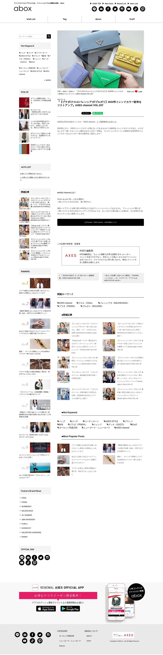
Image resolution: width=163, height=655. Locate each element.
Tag (64, 19)
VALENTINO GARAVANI (31, 532)
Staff (132, 19)
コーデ (30, 53)
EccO (33, 62)
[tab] (86, 113)
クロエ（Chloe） (86, 303)
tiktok (135, 9)
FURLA (25, 524)
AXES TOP (96, 3)
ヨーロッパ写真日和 (28, 68)
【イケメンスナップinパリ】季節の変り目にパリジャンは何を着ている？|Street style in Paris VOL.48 (130, 361)
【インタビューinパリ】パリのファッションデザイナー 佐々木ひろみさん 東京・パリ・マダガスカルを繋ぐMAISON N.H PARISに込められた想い (35, 203)
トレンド (37, 59)
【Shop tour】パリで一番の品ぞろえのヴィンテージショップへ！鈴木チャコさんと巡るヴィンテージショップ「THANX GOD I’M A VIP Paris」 (34, 231)
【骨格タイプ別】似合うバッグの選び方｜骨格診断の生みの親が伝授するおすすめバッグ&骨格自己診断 (35, 414)
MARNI (24, 537)
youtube (128, 9)
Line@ (21, 557)
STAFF (88, 641)
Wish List (30, 19)
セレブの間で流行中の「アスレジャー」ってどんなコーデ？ (34, 476)
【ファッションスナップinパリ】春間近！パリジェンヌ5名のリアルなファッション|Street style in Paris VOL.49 (40, 255)
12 (64, 99)
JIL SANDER (27, 515)
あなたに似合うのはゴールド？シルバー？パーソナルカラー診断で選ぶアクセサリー (34, 332)
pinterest (142, 9)
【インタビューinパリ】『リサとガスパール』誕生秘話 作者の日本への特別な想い (85, 375)
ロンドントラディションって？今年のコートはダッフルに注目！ (34, 456)
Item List (134, 3)
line (94, 9)
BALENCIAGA (27, 511)
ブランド (36, 56)
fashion (62, 646)
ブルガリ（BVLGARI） (92, 306)
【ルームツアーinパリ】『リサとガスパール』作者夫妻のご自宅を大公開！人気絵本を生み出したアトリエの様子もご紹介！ (85, 393)
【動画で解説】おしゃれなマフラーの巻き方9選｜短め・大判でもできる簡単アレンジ (35, 312)
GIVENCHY (26, 528)
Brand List (121, 3)
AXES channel (65, 303)
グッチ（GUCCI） (116, 424)
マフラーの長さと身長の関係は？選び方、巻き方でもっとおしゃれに (34, 373)
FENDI (24, 502)
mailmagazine (101, 9)
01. (62, 99)
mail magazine (28, 557)
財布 (44, 56)
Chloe (24, 498)
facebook (108, 9)
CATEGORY (62, 630)
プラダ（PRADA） (67, 306)
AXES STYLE (26, 56)
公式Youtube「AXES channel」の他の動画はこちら (100, 222)
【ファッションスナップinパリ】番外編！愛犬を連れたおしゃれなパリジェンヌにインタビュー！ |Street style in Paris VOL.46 (130, 393)
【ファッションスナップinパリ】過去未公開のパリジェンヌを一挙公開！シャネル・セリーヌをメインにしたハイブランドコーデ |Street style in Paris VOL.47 (130, 378)
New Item (109, 3)
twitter (115, 9)
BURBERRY (27, 506)
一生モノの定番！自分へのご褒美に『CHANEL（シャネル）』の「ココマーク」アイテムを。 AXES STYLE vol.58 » (121, 278)
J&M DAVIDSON (28, 519)
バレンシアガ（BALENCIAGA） (114, 303)
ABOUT (89, 636)
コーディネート (42, 53)
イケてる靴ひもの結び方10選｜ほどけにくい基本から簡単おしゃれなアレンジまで (34, 292)
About (98, 19)
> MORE (47, 80)
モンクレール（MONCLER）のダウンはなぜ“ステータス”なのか (33, 436)
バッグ (23, 53)
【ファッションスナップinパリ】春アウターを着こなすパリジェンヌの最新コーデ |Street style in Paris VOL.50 (40, 243)
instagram (122, 9)
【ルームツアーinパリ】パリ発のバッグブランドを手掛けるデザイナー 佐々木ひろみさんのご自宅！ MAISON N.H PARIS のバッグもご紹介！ (35, 217)
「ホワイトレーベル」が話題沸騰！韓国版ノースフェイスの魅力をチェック (34, 393)
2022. (59, 99)
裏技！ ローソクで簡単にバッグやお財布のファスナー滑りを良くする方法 (34, 353)
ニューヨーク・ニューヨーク (97, 428)
